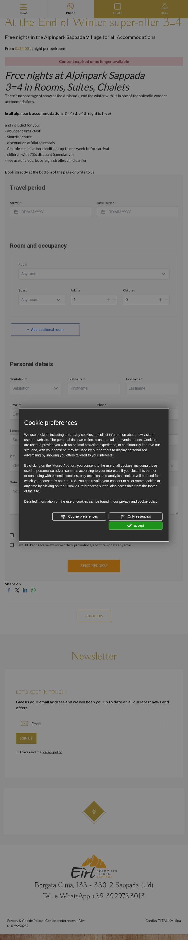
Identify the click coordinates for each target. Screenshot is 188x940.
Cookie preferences (79, 516)
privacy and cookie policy (138, 501)
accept (135, 525)
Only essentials (135, 516)
